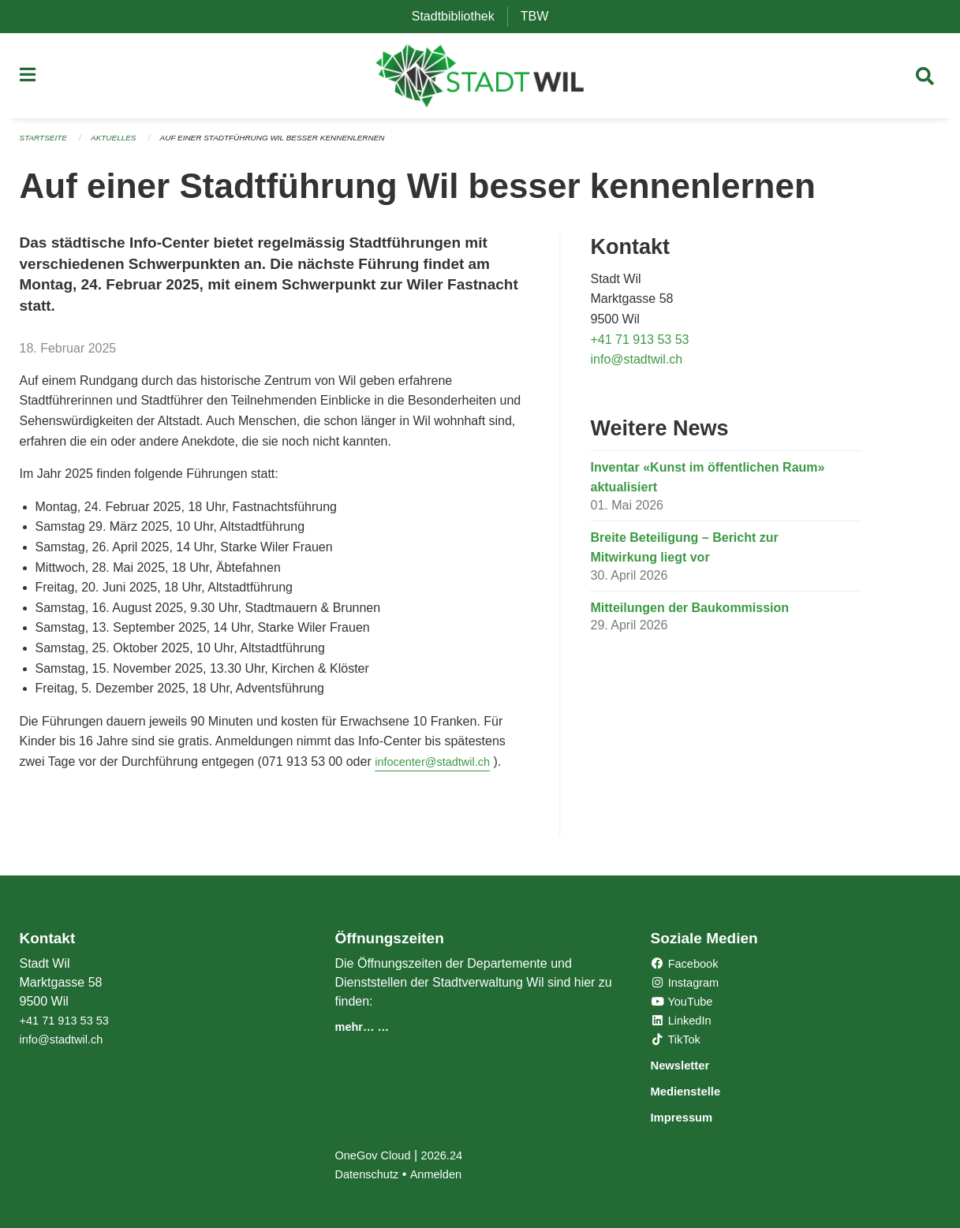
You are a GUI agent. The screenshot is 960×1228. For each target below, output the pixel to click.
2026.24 (451, 1155)
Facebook (687, 965)
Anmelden (444, 1174)
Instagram (688, 984)
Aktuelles (120, 143)
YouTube (684, 1003)
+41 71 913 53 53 (639, 344)
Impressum (690, 1117)
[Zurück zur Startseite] (480, 79)
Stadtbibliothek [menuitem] (459, 16)
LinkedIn (683, 1022)
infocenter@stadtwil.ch (438, 766)
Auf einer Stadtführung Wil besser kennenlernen (294, 143)
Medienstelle (695, 1092)
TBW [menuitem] (541, 16)
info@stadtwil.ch (636, 364)
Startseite (46, 143)
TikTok (677, 1041)
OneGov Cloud (376, 1155)
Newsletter (688, 1066)
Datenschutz (369, 1174)
